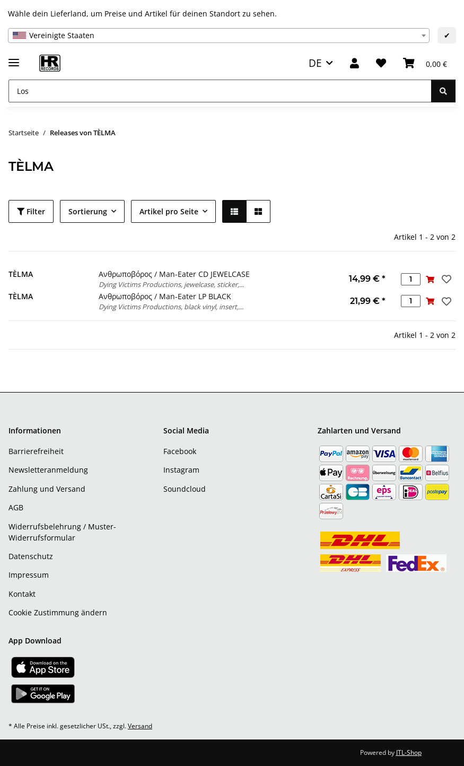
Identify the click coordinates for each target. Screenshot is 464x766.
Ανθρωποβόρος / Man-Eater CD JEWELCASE (174, 274)
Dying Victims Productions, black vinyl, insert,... (171, 306)
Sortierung (87, 211)
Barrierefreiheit (36, 451)
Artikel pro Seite (168, 211)
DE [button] (315, 63)
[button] (354, 63)
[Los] (220, 91)
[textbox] (218, 35)
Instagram (181, 470)
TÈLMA (20, 274)
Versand (140, 725)
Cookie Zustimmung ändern (57, 612)
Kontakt (22, 594)
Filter (31, 211)
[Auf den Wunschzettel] (445, 279)
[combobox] (219, 35)
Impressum (28, 575)
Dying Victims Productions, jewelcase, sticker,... (171, 284)
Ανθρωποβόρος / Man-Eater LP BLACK (165, 296)
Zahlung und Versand (46, 489)
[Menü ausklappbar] (13, 58)
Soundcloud (184, 489)
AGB (15, 507)
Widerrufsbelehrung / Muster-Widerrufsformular (62, 532)
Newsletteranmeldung (48, 470)
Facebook (179, 451)
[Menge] (410, 279)
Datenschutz (30, 556)
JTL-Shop (409, 752)
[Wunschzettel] (381, 63)
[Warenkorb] (425, 63)
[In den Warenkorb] (430, 279)
